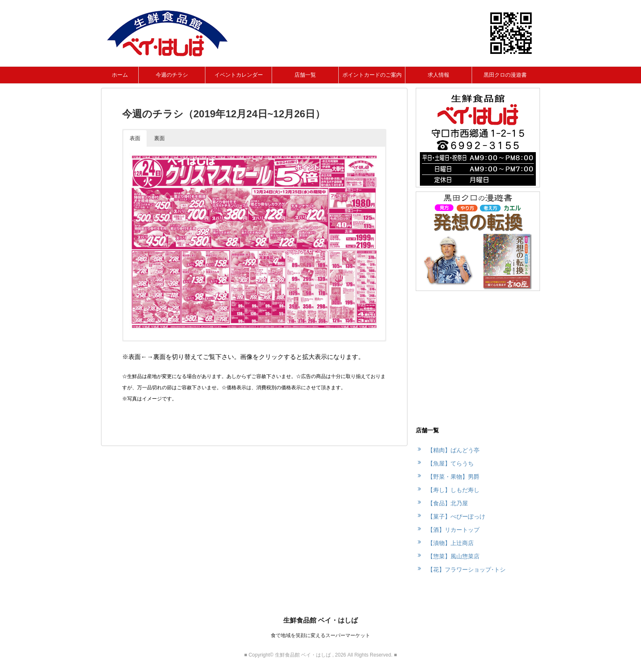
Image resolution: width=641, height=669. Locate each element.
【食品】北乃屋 (447, 503)
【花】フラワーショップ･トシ (466, 569)
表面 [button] (135, 138)
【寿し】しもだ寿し (453, 490)
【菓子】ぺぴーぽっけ (456, 516)
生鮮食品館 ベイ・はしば (320, 620)
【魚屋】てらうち (450, 463)
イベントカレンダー (238, 75)
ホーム (120, 75)
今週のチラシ (172, 75)
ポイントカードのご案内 (372, 75)
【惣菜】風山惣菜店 (453, 556)
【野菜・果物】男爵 (453, 476)
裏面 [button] (159, 138)
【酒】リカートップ (453, 529)
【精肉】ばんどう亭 (453, 450)
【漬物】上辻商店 (450, 543)
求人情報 (438, 75)
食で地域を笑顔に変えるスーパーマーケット (320, 635)
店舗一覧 (305, 75)
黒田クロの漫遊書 (505, 75)
